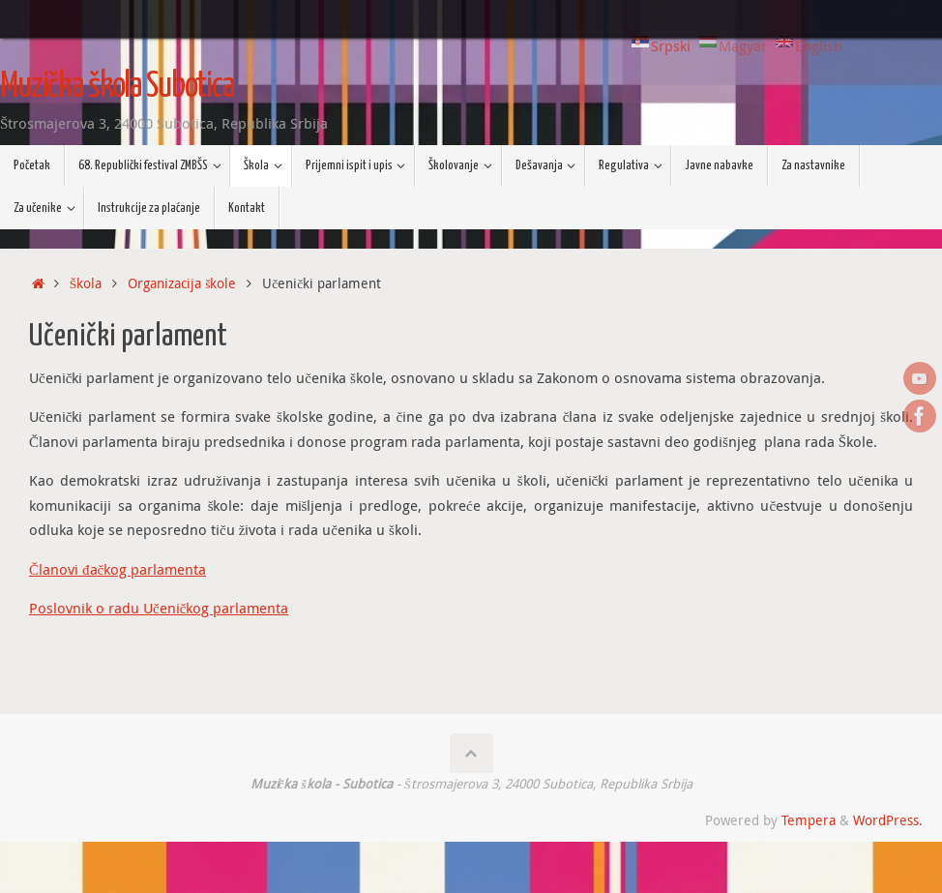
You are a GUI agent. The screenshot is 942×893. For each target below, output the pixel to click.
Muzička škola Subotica (117, 87)
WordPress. (888, 820)
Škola (86, 283)
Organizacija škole (182, 283)
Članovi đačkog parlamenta (117, 569)
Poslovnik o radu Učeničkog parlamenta (158, 607)
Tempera (808, 820)
